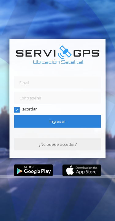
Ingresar (57, 121)
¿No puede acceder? (58, 144)
